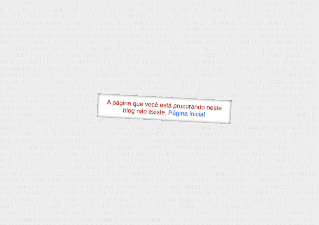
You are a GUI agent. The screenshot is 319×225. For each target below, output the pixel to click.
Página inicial (186, 113)
